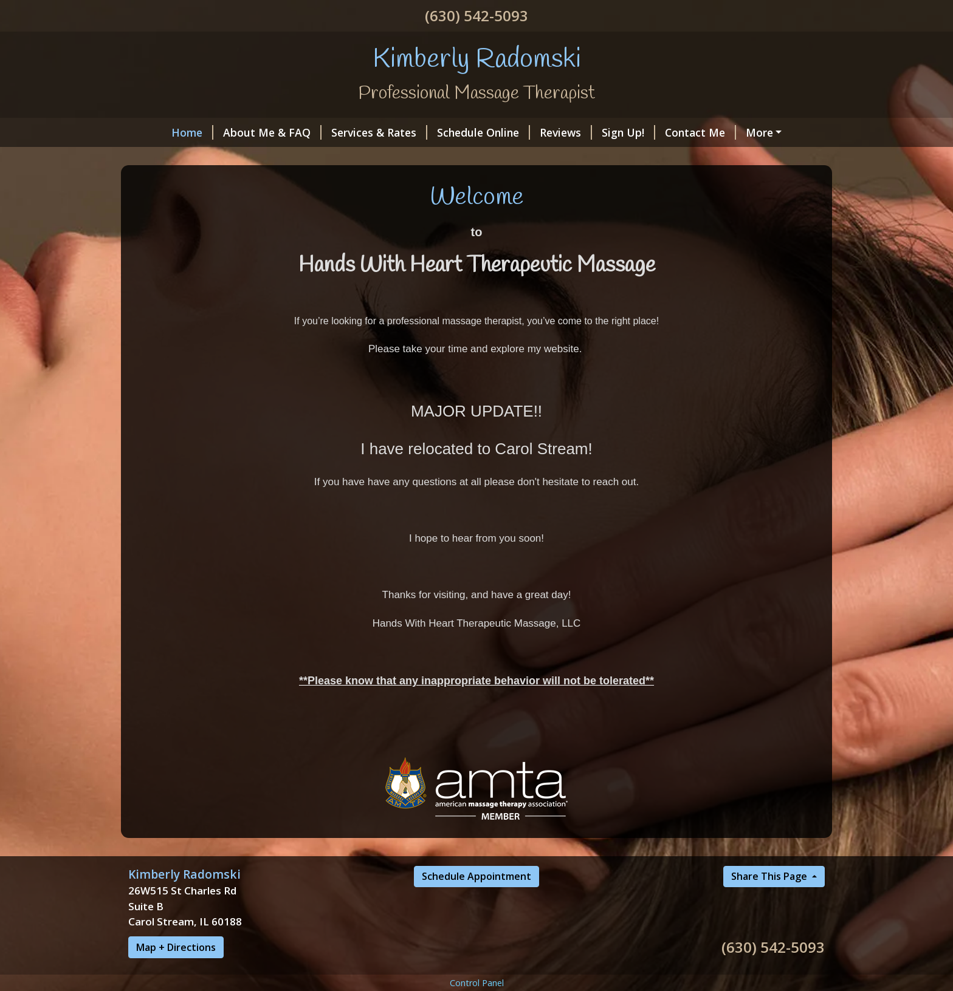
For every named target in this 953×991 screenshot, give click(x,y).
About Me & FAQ (272, 132)
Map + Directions (176, 947)
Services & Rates (379, 132)
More (759, 132)
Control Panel (477, 983)
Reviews (566, 132)
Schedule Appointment (476, 876)
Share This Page (770, 876)
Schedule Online (483, 132)
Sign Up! (628, 132)
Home (192, 132)
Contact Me (700, 132)
